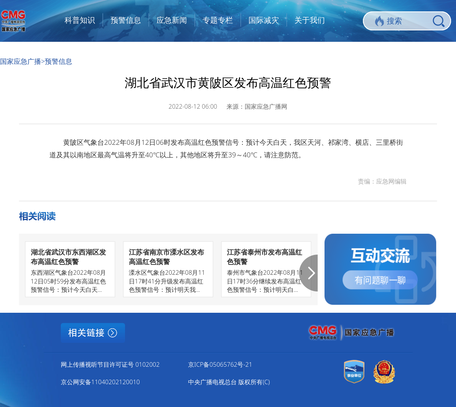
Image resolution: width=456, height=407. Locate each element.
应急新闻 (172, 20)
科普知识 (80, 20)
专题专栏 (218, 20)
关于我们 (309, 20)
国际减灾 (264, 20)
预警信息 (126, 20)
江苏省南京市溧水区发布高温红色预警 (166, 256)
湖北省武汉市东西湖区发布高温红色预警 (68, 256)
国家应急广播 (20, 61)
